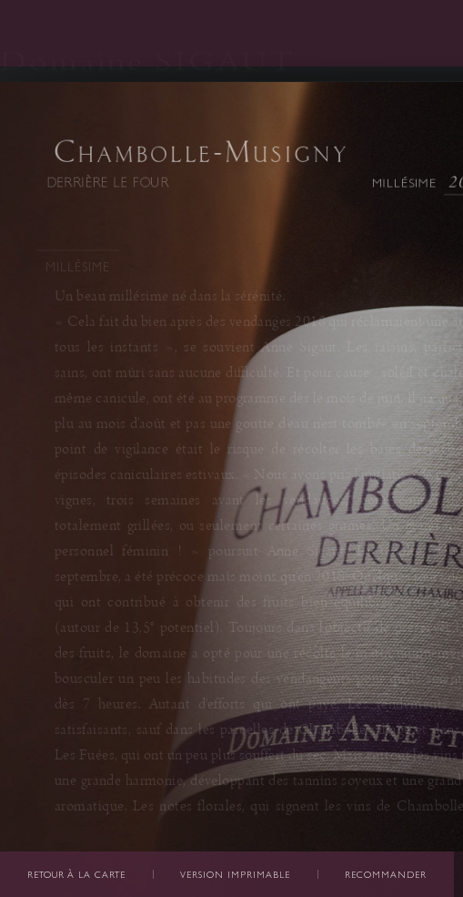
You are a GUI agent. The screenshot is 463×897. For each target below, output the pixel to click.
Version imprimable (235, 875)
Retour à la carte (76, 875)
